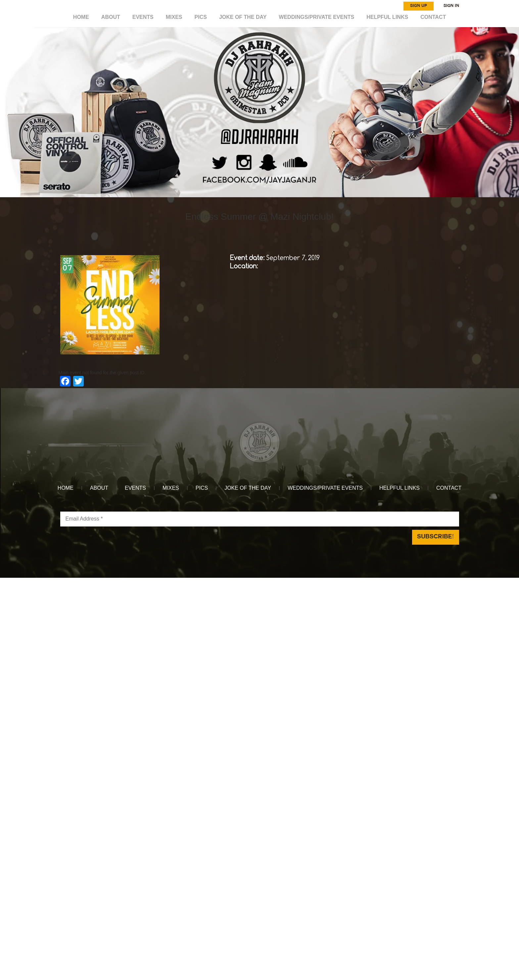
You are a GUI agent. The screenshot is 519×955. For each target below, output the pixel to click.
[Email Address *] (259, 519)
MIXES (174, 17)
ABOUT (110, 17)
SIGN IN (451, 6)
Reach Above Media (308, 581)
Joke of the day (242, 17)
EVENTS (143, 17)
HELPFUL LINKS (387, 17)
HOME (81, 17)
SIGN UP (418, 6)
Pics (201, 17)
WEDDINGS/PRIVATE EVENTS (316, 17)
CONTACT (433, 17)
